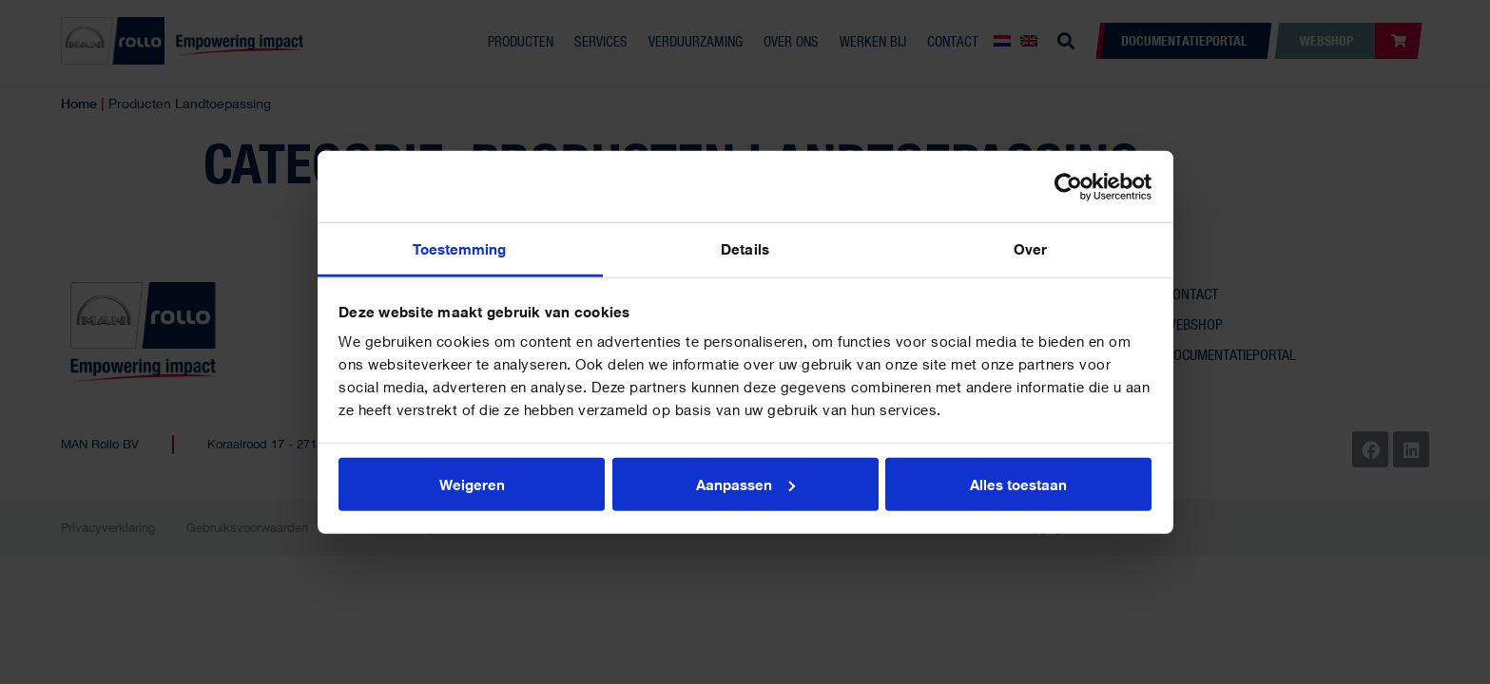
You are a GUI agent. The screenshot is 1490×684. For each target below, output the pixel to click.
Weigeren (472, 483)
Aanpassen (745, 483)
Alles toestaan (1018, 483)
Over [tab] (1030, 248)
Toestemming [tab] (459, 248)
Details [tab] (745, 248)
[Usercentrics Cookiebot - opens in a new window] (1068, 186)
